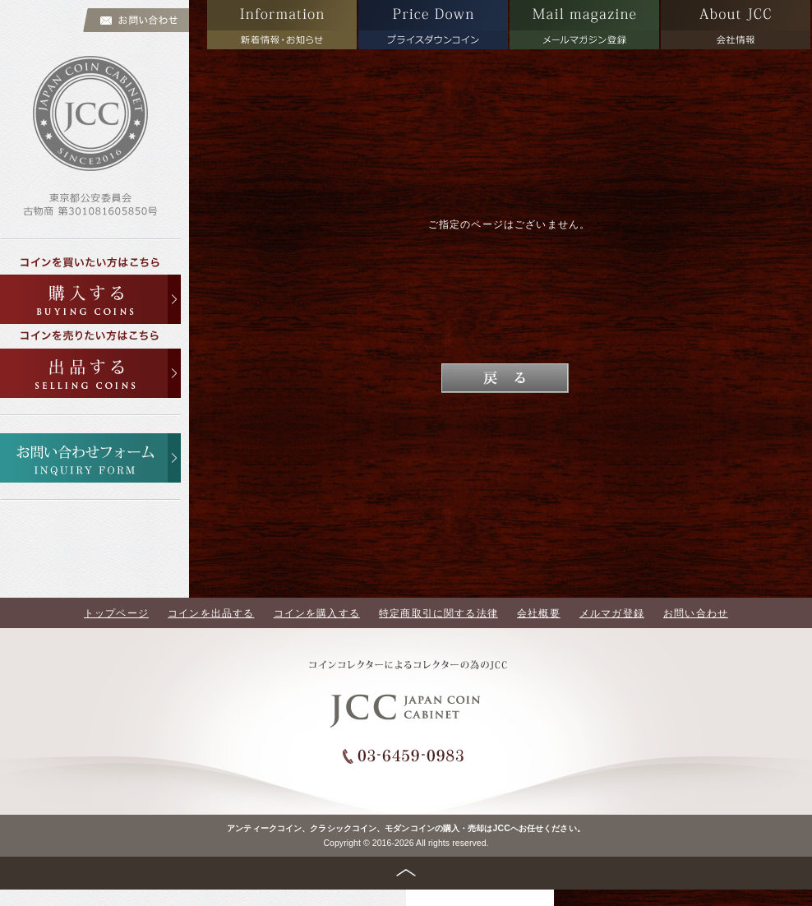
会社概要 (539, 613)
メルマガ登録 (611, 613)
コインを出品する (211, 613)
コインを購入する (317, 613)
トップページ (116, 613)
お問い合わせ (695, 613)
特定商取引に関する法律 (438, 613)
